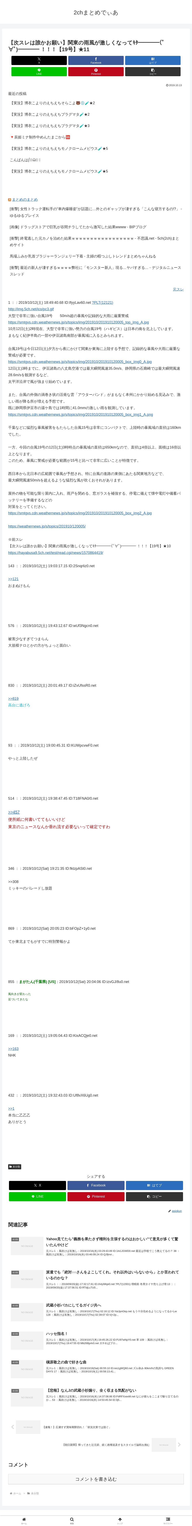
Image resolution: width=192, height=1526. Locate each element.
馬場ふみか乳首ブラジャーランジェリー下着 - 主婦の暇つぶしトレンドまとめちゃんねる (83, 245)
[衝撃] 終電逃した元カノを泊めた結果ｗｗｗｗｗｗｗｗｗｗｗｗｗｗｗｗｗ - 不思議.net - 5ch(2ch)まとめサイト (94, 230)
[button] (170, 60)
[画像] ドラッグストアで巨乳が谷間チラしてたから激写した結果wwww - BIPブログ (78, 216)
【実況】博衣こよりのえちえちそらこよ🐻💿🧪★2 (52, 92)
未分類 (14, 1155)
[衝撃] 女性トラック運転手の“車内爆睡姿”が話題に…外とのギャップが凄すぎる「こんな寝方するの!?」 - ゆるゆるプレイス (96, 201)
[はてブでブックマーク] (81, 60)
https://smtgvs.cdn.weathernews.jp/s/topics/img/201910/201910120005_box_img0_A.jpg (80, 351)
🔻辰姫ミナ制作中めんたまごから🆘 (40, 126)
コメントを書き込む (96, 1471)
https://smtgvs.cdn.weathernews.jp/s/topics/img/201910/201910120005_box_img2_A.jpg (80, 502)
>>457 (14, 801)
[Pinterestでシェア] (140, 60)
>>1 (11, 1097)
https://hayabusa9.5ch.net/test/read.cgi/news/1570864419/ (55, 542)
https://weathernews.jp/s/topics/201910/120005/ (47, 515)
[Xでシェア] (22, 60)
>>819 (13, 687)
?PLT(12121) (102, 291)
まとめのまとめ (25, 188)
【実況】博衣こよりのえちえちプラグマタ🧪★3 (50, 115)
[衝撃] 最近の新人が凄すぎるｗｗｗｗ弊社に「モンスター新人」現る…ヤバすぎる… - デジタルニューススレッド (95, 259)
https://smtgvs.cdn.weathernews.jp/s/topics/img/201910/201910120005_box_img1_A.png (80, 403)
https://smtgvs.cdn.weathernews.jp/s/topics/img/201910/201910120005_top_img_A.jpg (78, 311)
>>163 (13, 1038)
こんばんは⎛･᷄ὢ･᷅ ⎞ (25, 149)
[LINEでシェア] (111, 60)
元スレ (178, 278)
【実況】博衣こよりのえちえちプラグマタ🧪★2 (50, 103)
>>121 (13, 568)
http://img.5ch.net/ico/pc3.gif (31, 298)
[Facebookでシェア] (52, 60)
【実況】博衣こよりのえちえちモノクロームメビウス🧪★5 (59, 137)
